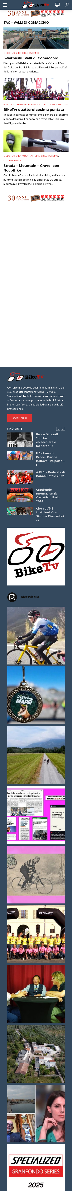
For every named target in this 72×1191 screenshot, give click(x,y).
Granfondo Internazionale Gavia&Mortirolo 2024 (48, 495)
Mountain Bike (12, 160)
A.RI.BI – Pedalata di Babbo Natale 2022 (50, 474)
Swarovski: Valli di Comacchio (30, 58)
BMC (6, 104)
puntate (33, 104)
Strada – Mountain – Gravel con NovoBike (31, 168)
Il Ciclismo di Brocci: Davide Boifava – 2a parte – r (50, 459)
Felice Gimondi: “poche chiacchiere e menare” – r (47, 440)
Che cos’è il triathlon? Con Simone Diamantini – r (50, 514)
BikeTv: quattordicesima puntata (33, 110)
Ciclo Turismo (12, 52)
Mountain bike (31, 155)
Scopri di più (19, 418)
